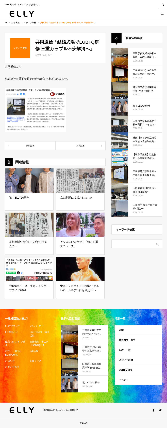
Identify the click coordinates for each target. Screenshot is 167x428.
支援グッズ (35, 360)
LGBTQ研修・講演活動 (39, 334)
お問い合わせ (12, 367)
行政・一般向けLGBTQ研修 (13, 353)
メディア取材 (126, 360)
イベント (123, 379)
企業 (121, 330)
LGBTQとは (11, 332)
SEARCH (162, 4)
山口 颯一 (47, 55)
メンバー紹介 (37, 326)
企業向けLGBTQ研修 (15, 343)
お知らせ (10, 360)
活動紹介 (34, 351)
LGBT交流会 (125, 370)
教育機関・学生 (127, 340)
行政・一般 (125, 350)
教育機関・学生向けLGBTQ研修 (39, 343)
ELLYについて (12, 326)
